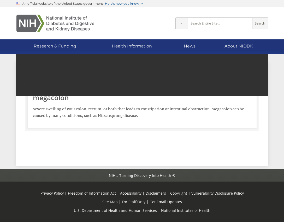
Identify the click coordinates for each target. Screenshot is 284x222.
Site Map (110, 201)
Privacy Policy (52, 193)
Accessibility (130, 193)
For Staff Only (133, 201)
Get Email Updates (166, 201)
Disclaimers (156, 193)
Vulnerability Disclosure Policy (217, 193)
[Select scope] (181, 23)
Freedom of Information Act (92, 193)
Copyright (178, 193)
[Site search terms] (219, 23)
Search (260, 23)
